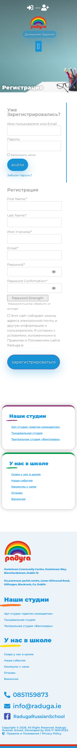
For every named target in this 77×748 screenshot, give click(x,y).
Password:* (16, 265)
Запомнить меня (21, 155)
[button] (38, 46)
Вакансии (18, 499)
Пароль (13, 139)
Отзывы (17, 492)
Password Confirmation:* (27, 281)
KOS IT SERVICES (56, 730)
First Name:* (17, 199)
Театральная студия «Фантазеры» (35, 439)
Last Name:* (17, 215)
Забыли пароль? (19, 175)
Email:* (12, 248)
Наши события (22, 480)
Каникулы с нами (23, 486)
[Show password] (54, 271)
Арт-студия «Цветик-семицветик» (35, 426)
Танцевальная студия (27, 433)
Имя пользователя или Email (32, 124)
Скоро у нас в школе (26, 474)
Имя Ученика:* (19, 232)
